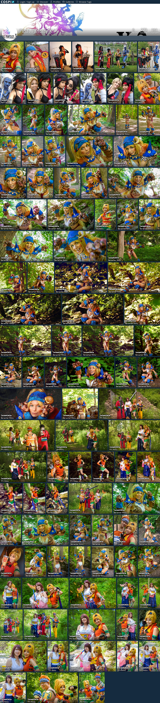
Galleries (144, 31)
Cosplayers (154, 31)
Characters (133, 31)
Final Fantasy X (35, 31)
